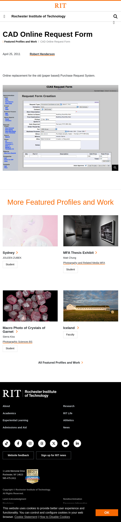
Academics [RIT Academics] (9, 413)
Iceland (69, 328)
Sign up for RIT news (53, 455)
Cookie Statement (25, 516)
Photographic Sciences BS (17, 341)
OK (106, 512)
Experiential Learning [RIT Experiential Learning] (15, 420)
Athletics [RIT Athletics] (68, 420)
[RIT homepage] (29, 393)
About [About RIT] (6, 406)
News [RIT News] (66, 427)
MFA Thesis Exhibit (78, 253)
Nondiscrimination (72, 499)
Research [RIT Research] (68, 406)
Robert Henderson (42, 54)
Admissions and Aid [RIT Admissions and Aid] (15, 427)
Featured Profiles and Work (20, 41)
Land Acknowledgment (14, 499)
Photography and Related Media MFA (84, 262)
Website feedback (18, 455)
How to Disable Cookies (55, 516)
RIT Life (67, 413)
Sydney (8, 253)
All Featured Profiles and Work (59, 362)
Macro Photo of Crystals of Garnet (24, 329)
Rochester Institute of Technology (38, 16)
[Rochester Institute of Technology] (60, 5)
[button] (4, 16)
